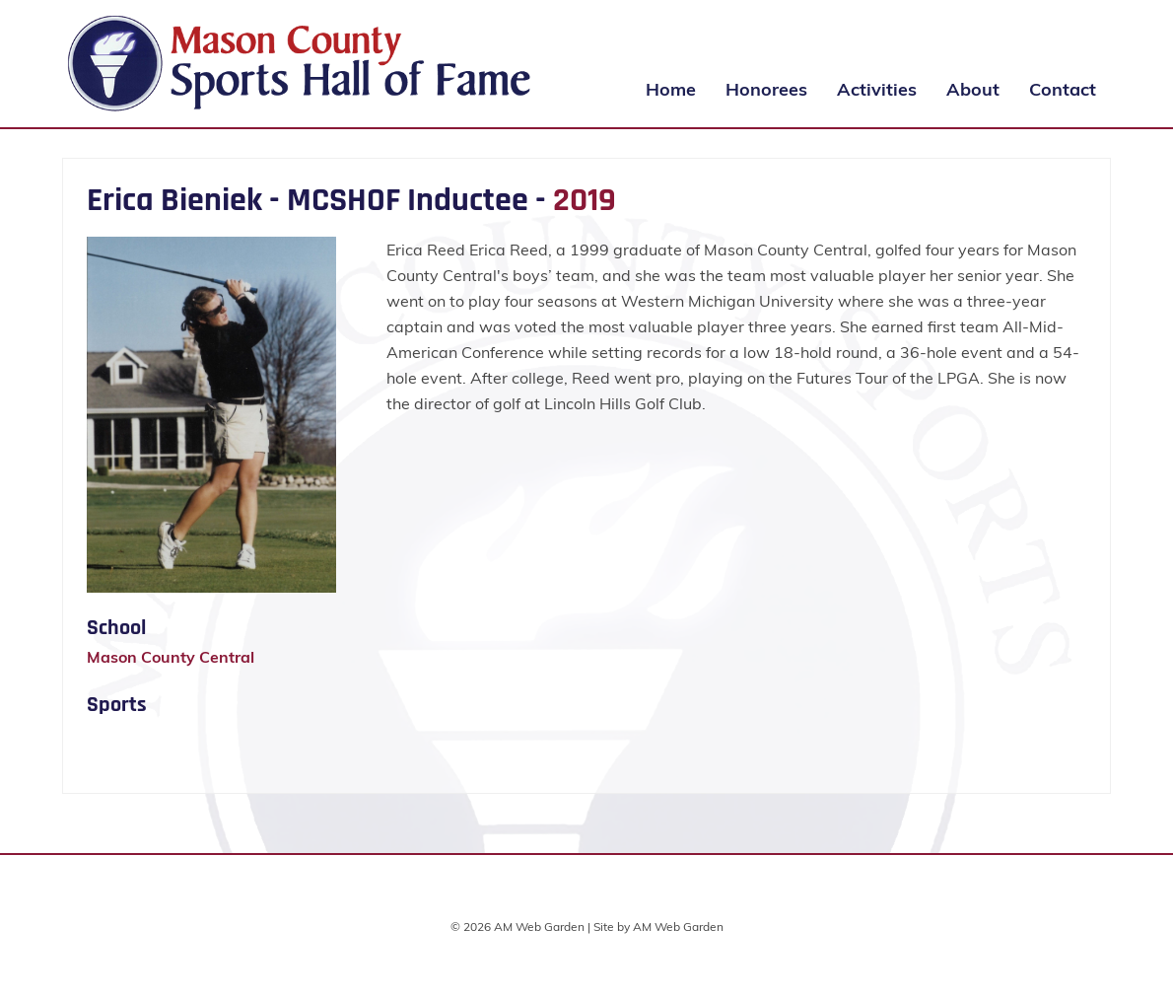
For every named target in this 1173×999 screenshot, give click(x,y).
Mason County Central (170, 657)
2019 (584, 200)
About (973, 89)
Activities (877, 89)
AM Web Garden (678, 926)
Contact (1062, 89)
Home (671, 89)
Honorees (766, 89)
